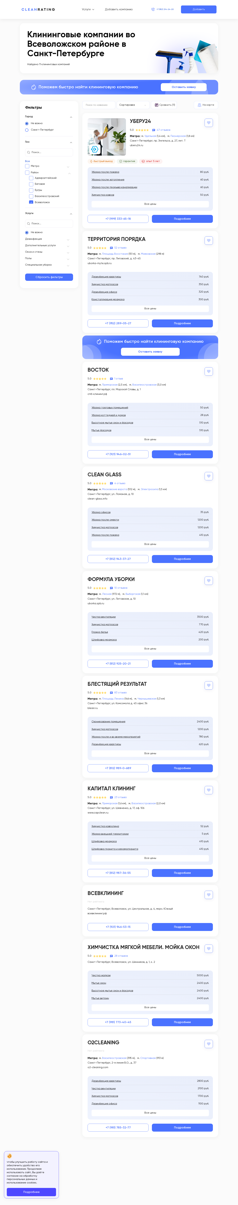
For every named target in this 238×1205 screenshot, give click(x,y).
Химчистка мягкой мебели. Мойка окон (143, 946)
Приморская (110, 384)
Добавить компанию (113, 9)
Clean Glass (104, 474)
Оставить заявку (184, 87)
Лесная (107, 593)
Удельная (150, 136)
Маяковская (148, 253)
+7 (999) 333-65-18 (118, 218)
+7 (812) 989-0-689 (118, 767)
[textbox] (131, 105)
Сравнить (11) (167, 105)
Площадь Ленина (113, 697)
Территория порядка (116, 239)
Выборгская (133, 593)
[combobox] (133, 105)
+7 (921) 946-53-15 (118, 925)
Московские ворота (114, 488)
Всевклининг (106, 892)
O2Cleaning (103, 1041)
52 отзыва (120, 247)
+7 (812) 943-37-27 (118, 558)
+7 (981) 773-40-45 (118, 1020)
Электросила (149, 488)
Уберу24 (140, 121)
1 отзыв (118, 378)
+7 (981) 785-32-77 (118, 1125)
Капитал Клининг (112, 787)
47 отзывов (163, 129)
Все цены (150, 204)
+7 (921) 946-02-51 (118, 453)
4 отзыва (119, 482)
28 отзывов (121, 954)
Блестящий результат (117, 683)
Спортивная (148, 1056)
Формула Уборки (111, 579)
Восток (98, 370)
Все (27, 161)
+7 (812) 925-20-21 (118, 662)
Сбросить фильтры (49, 277)
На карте (208, 105)
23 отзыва (120, 796)
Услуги (80, 9)
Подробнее (182, 218)
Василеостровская (144, 384)
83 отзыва (120, 691)
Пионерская (178, 136)
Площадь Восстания (115, 253)
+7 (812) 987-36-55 (118, 871)
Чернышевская (147, 697)
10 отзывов (120, 587)
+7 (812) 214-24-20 (159, 9)
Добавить (199, 9)
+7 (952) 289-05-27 (118, 323)
